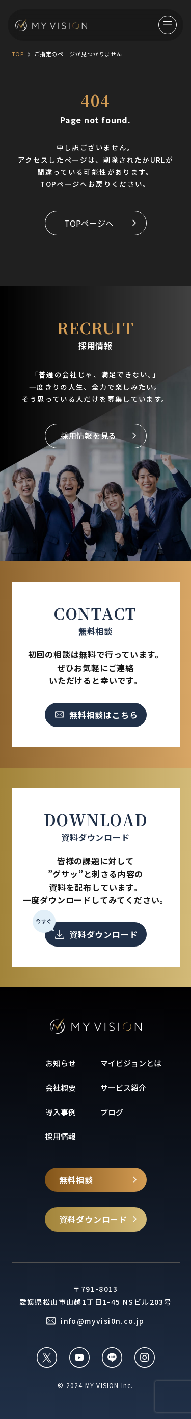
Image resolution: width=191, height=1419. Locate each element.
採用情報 (60, 1136)
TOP (18, 54)
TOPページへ (89, 223)
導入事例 (60, 1112)
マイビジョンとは (130, 1063)
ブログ (111, 1112)
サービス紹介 (123, 1087)
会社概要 (60, 1087)
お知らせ (60, 1063)
